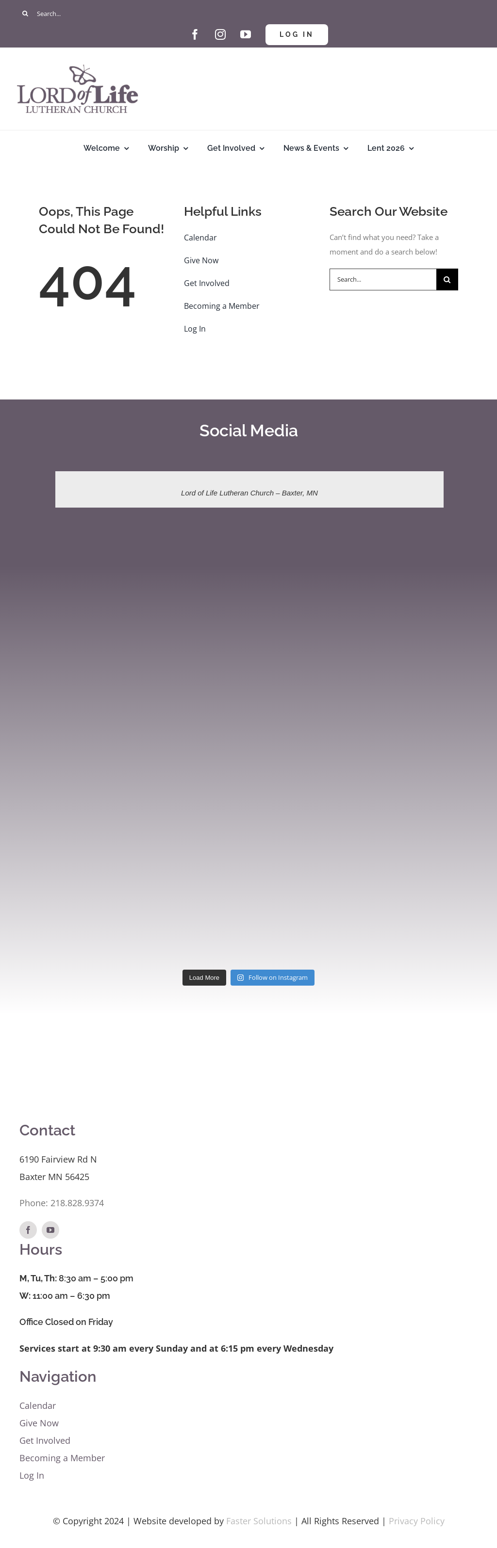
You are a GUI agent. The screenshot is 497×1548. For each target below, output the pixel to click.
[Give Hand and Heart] (170, 27)
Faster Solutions (259, 1521)
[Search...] (248, 13)
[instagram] (220, 34)
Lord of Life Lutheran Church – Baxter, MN (249, 493)
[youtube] (245, 34)
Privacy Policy (417, 1521)
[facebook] (195, 34)
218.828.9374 (77, 1203)
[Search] (25, 13)
